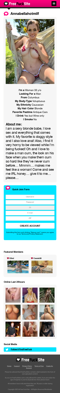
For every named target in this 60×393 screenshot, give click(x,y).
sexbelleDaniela (38, 258)
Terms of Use (39, 366)
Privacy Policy (27, 366)
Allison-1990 (14, 258)
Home (9, 366)
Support (17, 366)
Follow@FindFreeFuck (21, 349)
